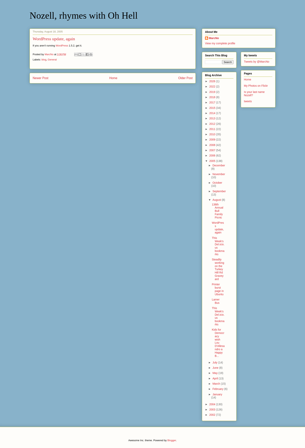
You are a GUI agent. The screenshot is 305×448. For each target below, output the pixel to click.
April (215, 378)
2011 (212, 129)
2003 (212, 409)
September (219, 191)
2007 (212, 150)
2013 (212, 118)
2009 (212, 139)
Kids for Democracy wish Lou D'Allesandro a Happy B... (218, 342)
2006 (212, 155)
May (215, 373)
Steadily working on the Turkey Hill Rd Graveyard (218, 269)
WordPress (62, 45)
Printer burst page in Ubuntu (218, 289)
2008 (212, 145)
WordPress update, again (218, 227)
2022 (212, 86)
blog (44, 59)
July (215, 362)
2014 (212, 113)
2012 (212, 123)
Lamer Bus (216, 301)
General (52, 59)
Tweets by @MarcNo (256, 61)
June (215, 367)
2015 (212, 107)
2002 (212, 414)
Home (113, 78)
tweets (248, 101)
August (217, 199)
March (216, 383)
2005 (212, 160)
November (218, 174)
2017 (212, 102)
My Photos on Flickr (256, 85)
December (218, 165)
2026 (212, 81)
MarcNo (214, 38)
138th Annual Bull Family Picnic (217, 211)
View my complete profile (220, 43)
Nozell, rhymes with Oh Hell (84, 15)
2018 (212, 97)
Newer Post (40, 78)
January (217, 394)
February (218, 388)
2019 (212, 91)
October (217, 182)
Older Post (185, 78)
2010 (212, 134)
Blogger (171, 440)
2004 (212, 404)
